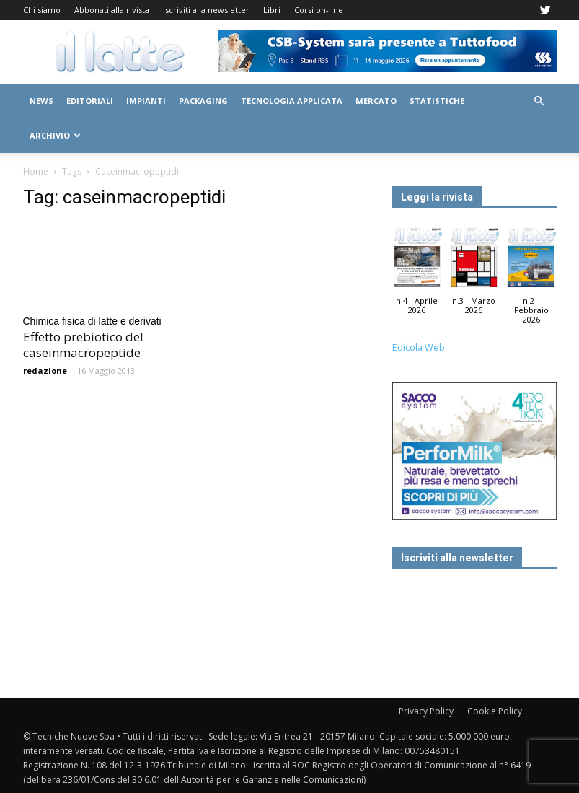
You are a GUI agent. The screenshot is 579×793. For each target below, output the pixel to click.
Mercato (376, 100)
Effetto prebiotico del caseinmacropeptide (83, 344)
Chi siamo (42, 9)
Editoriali (89, 100)
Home (35, 171)
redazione (45, 370)
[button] (539, 101)
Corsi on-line (318, 9)
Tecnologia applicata (291, 100)
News (41, 100)
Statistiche (437, 100)
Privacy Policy (426, 711)
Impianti (146, 100)
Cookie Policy (494, 711)
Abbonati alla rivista (111, 9)
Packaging (203, 100)
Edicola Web (418, 347)
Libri (271, 9)
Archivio (55, 135)
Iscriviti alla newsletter (206, 9)
